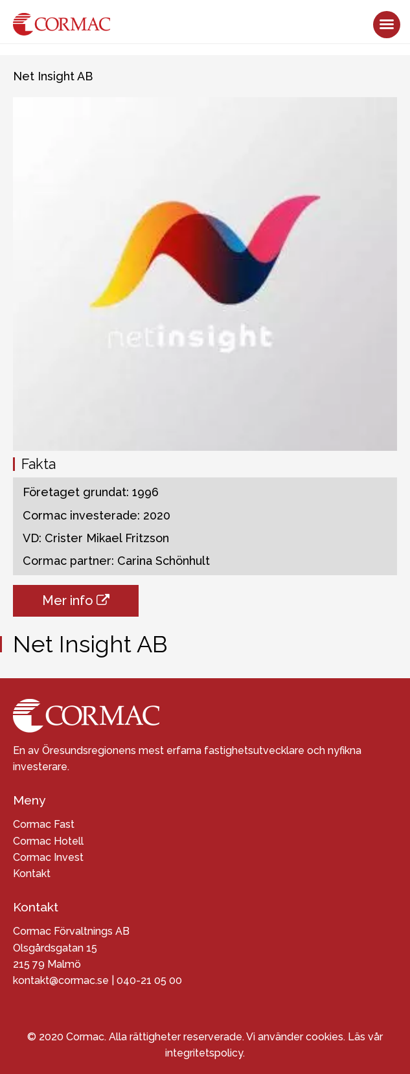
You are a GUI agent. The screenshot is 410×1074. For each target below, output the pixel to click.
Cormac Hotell (48, 841)
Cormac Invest (48, 857)
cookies (324, 1037)
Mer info (75, 600)
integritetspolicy (204, 1053)
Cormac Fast (43, 824)
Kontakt (32, 873)
